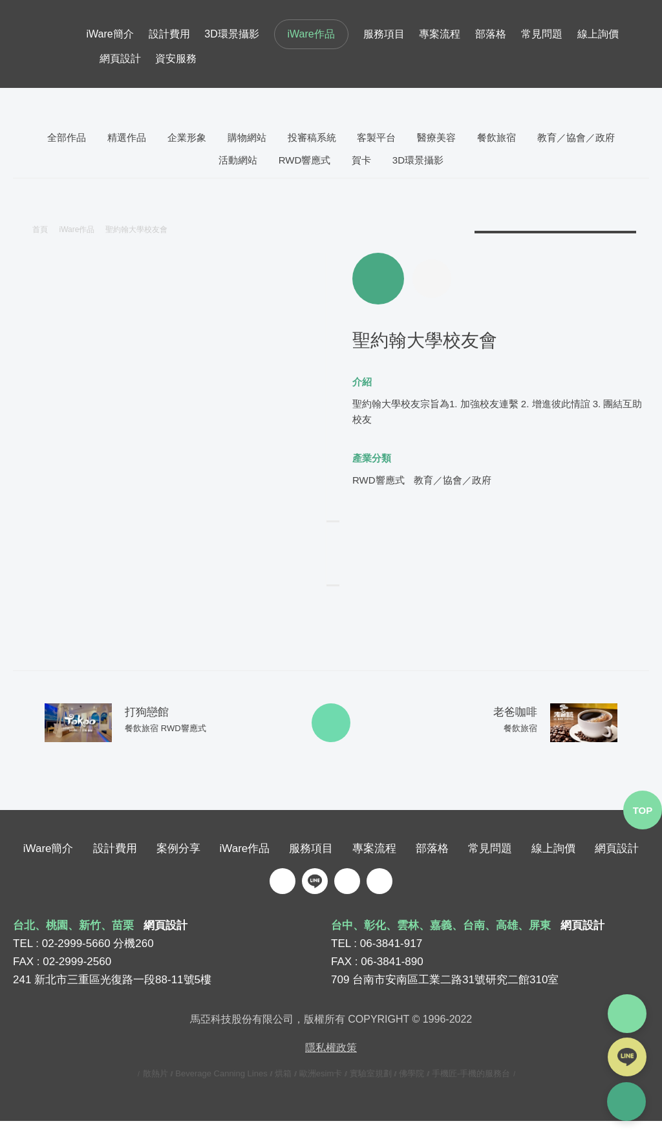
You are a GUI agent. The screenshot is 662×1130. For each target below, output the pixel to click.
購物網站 (247, 137)
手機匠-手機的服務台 (471, 1082)
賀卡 (361, 160)
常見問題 (541, 33)
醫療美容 (436, 137)
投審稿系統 (312, 137)
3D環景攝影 (231, 33)
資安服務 (176, 58)
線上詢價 (598, 33)
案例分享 (178, 857)
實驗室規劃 (371, 1082)
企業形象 (186, 137)
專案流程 (439, 33)
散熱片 (155, 1082)
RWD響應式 (305, 160)
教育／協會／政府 (576, 137)
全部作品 (66, 137)
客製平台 (376, 137)
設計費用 (169, 33)
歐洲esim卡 (320, 1082)
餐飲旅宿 (496, 137)
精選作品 (126, 137)
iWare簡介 (110, 33)
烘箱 (283, 1082)
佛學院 (411, 1082)
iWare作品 (311, 33)
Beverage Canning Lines (221, 1082)
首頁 (40, 229)
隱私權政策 (331, 1056)
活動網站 (238, 160)
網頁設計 (120, 58)
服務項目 (384, 33)
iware (50, 44)
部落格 (490, 33)
